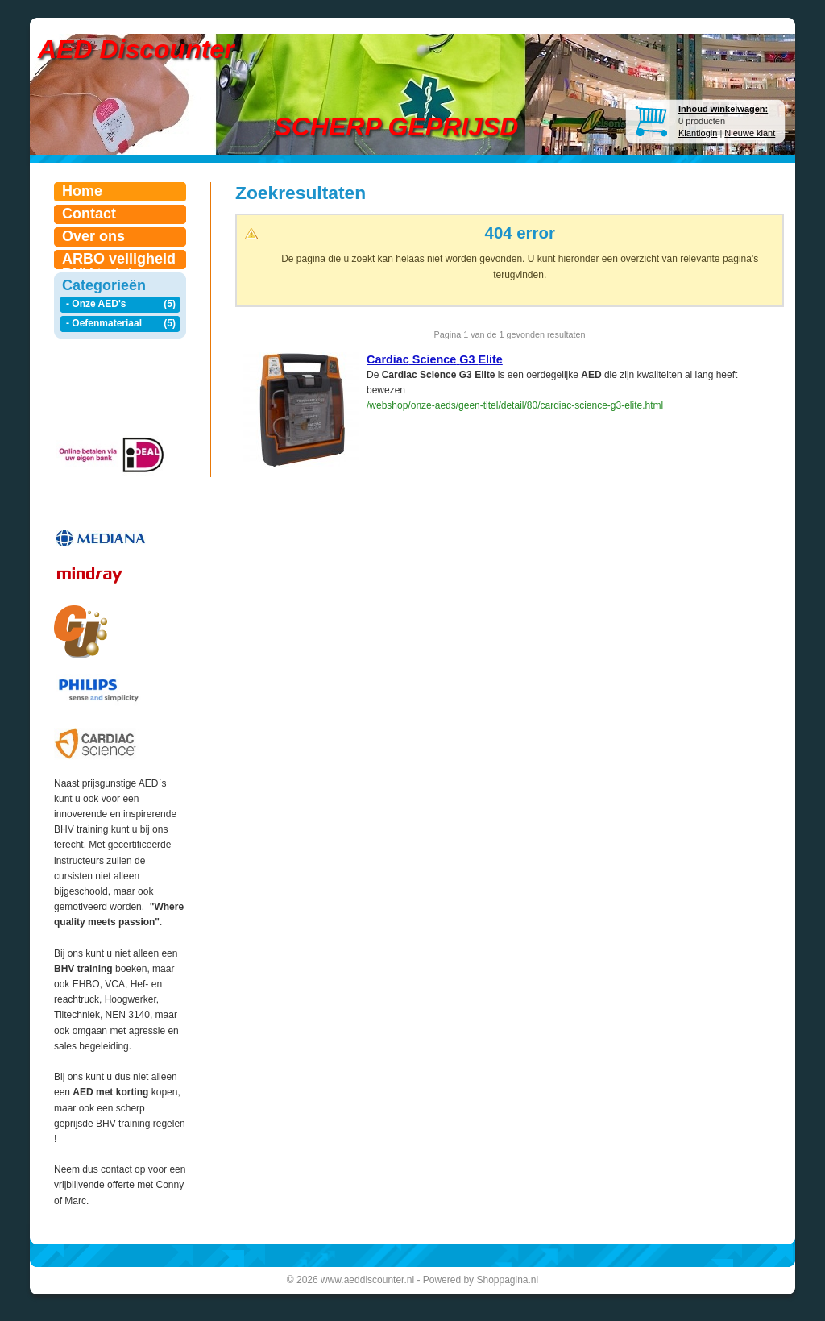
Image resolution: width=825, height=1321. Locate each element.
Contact (89, 214)
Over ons (93, 236)
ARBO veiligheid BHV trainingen (119, 260)
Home (82, 191)
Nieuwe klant (749, 133)
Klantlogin (697, 133)
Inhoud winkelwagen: (723, 109)
